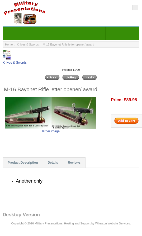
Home (9, 44)
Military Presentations (48, 223)
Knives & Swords (28, 44)
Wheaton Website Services (112, 223)
